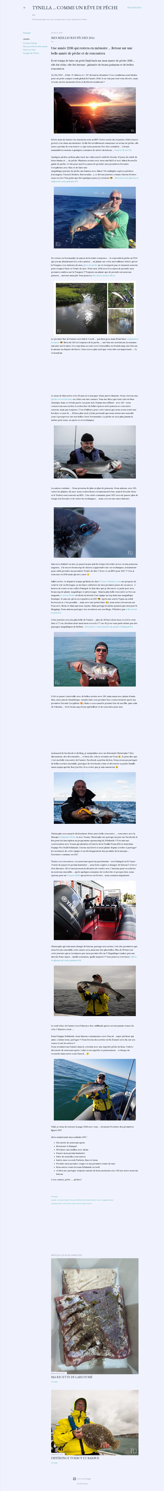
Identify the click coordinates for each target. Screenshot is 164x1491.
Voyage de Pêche (31, 53)
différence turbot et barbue (75, 1458)
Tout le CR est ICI (122, 150)
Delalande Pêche (67, 837)
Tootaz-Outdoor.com (110, 581)
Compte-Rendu (30, 43)
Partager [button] (27, 33)
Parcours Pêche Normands (35, 46)
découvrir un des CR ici (103, 275)
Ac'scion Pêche (67, 595)
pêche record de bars (61, 399)
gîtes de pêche (90, 265)
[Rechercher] (134, 8)
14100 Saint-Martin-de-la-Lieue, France (77, 1204)
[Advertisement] (95, 376)
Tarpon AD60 (73, 875)
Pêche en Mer (29, 50)
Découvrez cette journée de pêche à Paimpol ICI (108, 626)
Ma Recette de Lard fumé (72, 1377)
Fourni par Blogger (82, 1478)
